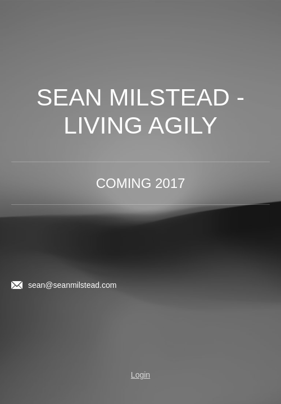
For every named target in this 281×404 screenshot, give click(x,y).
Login (140, 374)
